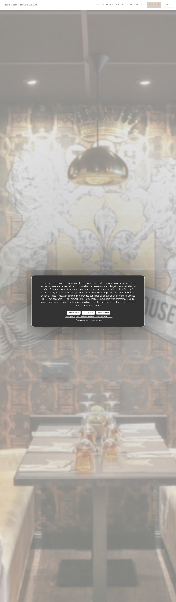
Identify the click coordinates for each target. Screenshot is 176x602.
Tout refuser (88, 312)
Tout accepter (73, 312)
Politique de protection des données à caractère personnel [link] (88, 316)
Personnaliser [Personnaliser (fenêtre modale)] (103, 312)
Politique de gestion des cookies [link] (88, 320)
